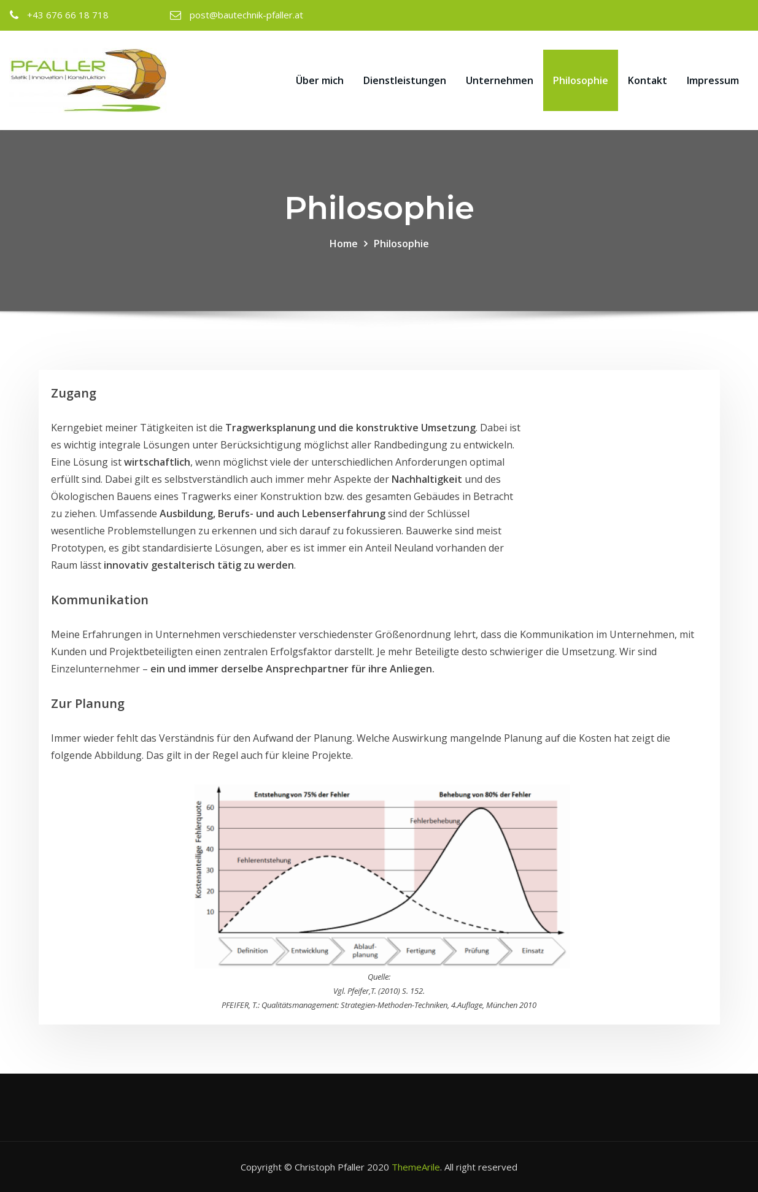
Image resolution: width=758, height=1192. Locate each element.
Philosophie (580, 80)
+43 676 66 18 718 (68, 15)
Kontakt (647, 80)
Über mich (320, 80)
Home (344, 243)
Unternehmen (499, 80)
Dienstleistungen (404, 80)
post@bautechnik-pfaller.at (246, 15)
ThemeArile (416, 1167)
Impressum (713, 80)
